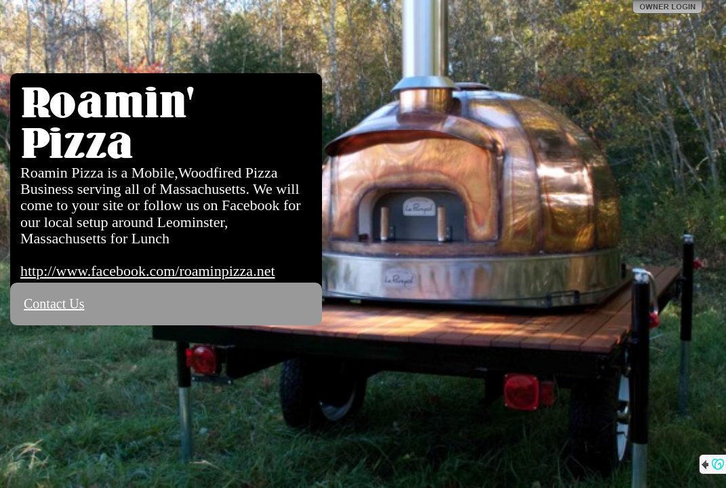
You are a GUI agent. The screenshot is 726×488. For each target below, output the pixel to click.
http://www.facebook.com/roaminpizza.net (147, 270)
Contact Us (54, 303)
